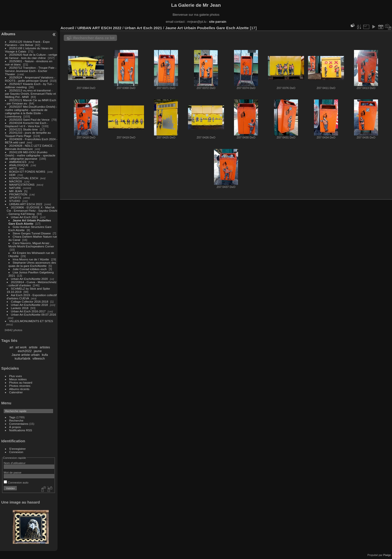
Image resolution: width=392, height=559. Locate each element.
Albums (8, 34)
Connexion (16, 452)
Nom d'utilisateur (15, 463)
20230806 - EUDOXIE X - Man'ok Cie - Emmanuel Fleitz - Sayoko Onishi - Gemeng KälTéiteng (32, 210)
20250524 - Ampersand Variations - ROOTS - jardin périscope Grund (30, 79)
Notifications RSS (20, 430)
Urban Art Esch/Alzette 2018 (29, 304)
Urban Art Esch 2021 (24, 217)
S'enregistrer (17, 448)
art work (21, 347)
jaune (38, 351)
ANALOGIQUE (19, 165)
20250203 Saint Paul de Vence (29, 119)
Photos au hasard (20, 382)
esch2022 (25, 351)
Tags (12, 417)
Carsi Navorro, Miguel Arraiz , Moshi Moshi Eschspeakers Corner (31, 244)
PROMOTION (18, 194)
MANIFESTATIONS (22, 184)
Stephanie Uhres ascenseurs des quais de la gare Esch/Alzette (32, 264)
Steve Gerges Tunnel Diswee (32, 233)
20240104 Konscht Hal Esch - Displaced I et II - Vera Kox (26, 124)
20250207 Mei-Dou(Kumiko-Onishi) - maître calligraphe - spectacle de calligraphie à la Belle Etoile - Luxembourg (31, 111)
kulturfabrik (22, 358)
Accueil (67, 28)
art (11, 347)
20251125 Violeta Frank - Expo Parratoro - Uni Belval (27, 43)
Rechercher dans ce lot (93, 38)
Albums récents (19, 389)
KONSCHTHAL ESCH (23, 178)
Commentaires (18, 423)
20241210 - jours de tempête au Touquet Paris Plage (28, 134)
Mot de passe (13, 472)
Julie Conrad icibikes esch (30, 269)
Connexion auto (16, 482)
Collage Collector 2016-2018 (29, 301)
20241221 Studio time (24, 129)
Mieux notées (18, 379)
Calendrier (16, 392)
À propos (15, 427)
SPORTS (15, 197)
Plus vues (15, 376)
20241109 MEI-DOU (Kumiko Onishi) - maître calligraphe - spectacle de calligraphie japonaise (30, 155)
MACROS (15, 181)
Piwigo (387, 555)
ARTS (13, 168)
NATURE (15, 187)
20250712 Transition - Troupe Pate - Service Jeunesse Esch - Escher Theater (30, 71)
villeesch (38, 358)
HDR (12, 174)
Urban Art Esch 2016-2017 (28, 311)
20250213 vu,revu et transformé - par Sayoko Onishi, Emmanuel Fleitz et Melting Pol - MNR (30, 93)
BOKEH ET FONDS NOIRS (27, 171)
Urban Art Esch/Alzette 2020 (29, 278)
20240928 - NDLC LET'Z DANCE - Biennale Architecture (29, 147)
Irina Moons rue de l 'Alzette (31, 259)
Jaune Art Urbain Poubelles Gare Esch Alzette (29, 222)
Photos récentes (19, 385)
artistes (45, 347)
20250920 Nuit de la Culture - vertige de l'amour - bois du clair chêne (31, 56)
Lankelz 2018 (20, 308)
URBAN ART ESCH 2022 (25, 204)
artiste (33, 347)
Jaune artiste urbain (26, 355)
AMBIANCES (17, 161)
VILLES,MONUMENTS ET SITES (31, 321)
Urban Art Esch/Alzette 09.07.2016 (33, 314)
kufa (45, 355)
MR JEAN (15, 191)
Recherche (16, 420)
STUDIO (14, 200)
